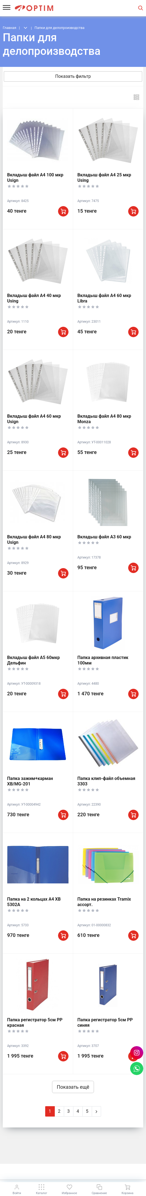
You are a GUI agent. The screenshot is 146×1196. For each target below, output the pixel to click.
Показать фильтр (73, 76)
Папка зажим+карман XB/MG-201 (30, 781)
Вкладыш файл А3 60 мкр (104, 536)
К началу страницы (72, 1171)
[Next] (96, 1111)
